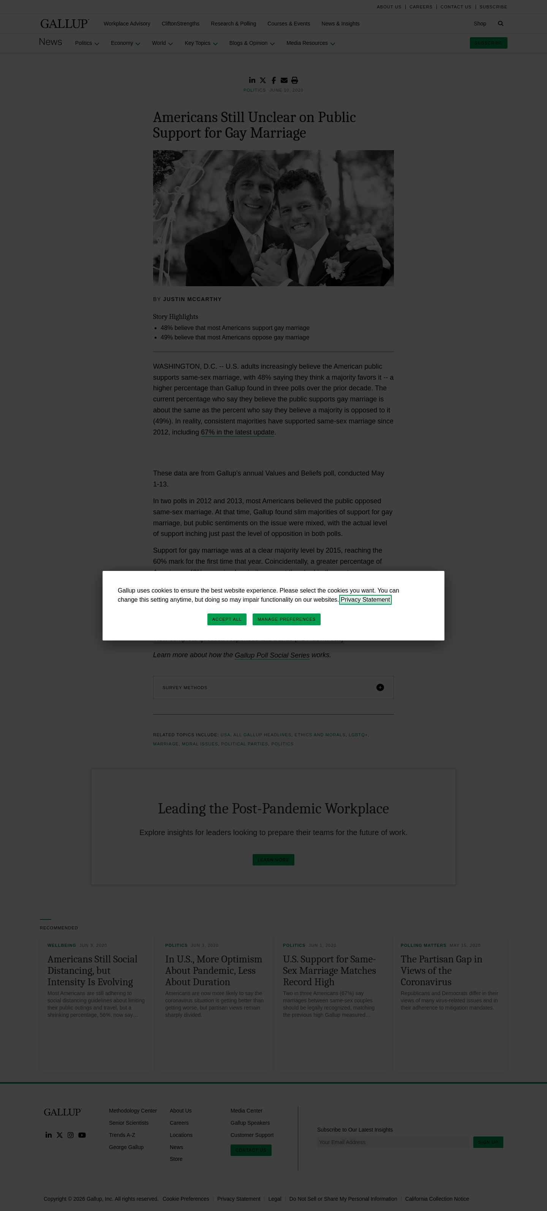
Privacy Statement (365, 599)
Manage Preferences (287, 619)
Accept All (227, 619)
